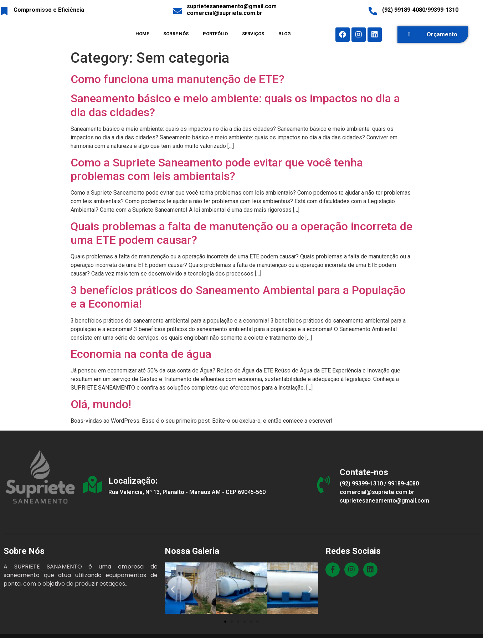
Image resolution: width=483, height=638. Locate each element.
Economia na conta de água (141, 354)
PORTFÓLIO (215, 33)
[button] (432, 34)
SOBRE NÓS (176, 33)
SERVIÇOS (253, 33)
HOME (142, 33)
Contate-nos (366, 472)
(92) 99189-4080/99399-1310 (420, 9)
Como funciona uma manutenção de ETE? (177, 79)
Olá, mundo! (101, 404)
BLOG (284, 33)
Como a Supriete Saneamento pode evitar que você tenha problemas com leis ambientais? (217, 169)
